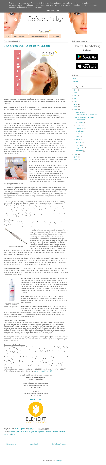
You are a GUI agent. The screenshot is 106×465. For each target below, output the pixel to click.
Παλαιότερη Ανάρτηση (59, 444)
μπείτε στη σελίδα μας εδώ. (44, 371)
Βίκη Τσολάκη (33, 432)
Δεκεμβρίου (79, 112)
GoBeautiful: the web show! (38, 36)
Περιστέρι (62, 432)
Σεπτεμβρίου (80, 128)
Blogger (59, 460)
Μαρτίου (78, 145)
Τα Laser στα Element (19, 36)
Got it (59, 10)
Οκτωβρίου (79, 125)
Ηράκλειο (41, 432)
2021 (76, 104)
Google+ (74, 78)
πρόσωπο (7, 434)
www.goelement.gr (36, 399)
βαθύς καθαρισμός (22, 432)
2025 (76, 93)
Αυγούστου (79, 131)
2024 (76, 95)
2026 (76, 90)
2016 (76, 160)
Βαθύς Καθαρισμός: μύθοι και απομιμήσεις (84, 118)
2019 (76, 110)
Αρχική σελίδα (34, 444)
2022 (76, 101)
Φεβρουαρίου (80, 148)
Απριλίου (79, 142)
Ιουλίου (78, 134)
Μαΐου (78, 139)
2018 (76, 154)
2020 (76, 107)
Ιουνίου (78, 136)
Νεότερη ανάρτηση (11, 444)
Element (13, 434)
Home (7, 36)
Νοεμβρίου (79, 123)
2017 (76, 157)
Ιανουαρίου (79, 151)
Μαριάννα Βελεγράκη (51, 432)
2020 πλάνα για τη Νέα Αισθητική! (86, 114)
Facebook (75, 81)
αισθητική (12, 432)
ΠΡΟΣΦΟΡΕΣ (55, 36)
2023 (76, 98)
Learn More (50, 10)
